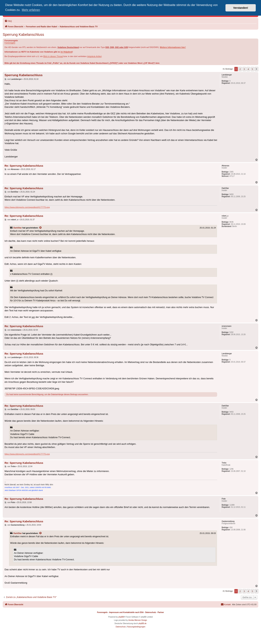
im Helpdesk (66, 52)
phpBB (121, 617)
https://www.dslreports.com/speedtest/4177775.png (27, 207)
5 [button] (252, 69)
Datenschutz (150, 612)
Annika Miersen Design (137, 620)
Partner (161, 612)
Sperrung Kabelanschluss (23, 35)
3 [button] (244, 69)
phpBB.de (142, 623)
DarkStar (17, 228)
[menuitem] (8, 21)
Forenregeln (10, 43)
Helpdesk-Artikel (94, 56)
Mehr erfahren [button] (31, 9)
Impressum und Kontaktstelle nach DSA (126, 612)
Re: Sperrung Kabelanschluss (24, 165)
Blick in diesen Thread (53, 56)
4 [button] (248, 69)
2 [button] (240, 69)
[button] (256, 69)
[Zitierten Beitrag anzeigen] (40, 227)
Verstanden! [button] (240, 7)
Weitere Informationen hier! (173, 47)
